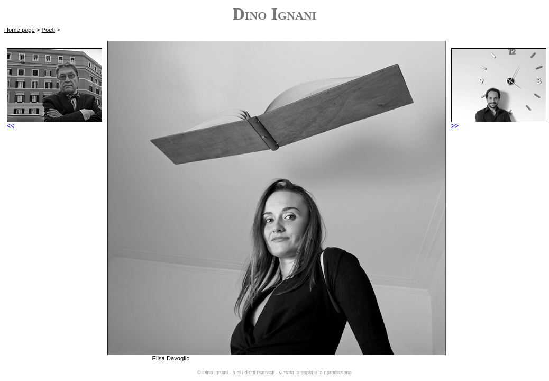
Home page (19, 29)
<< (54, 123)
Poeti (49, 29)
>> (498, 123)
